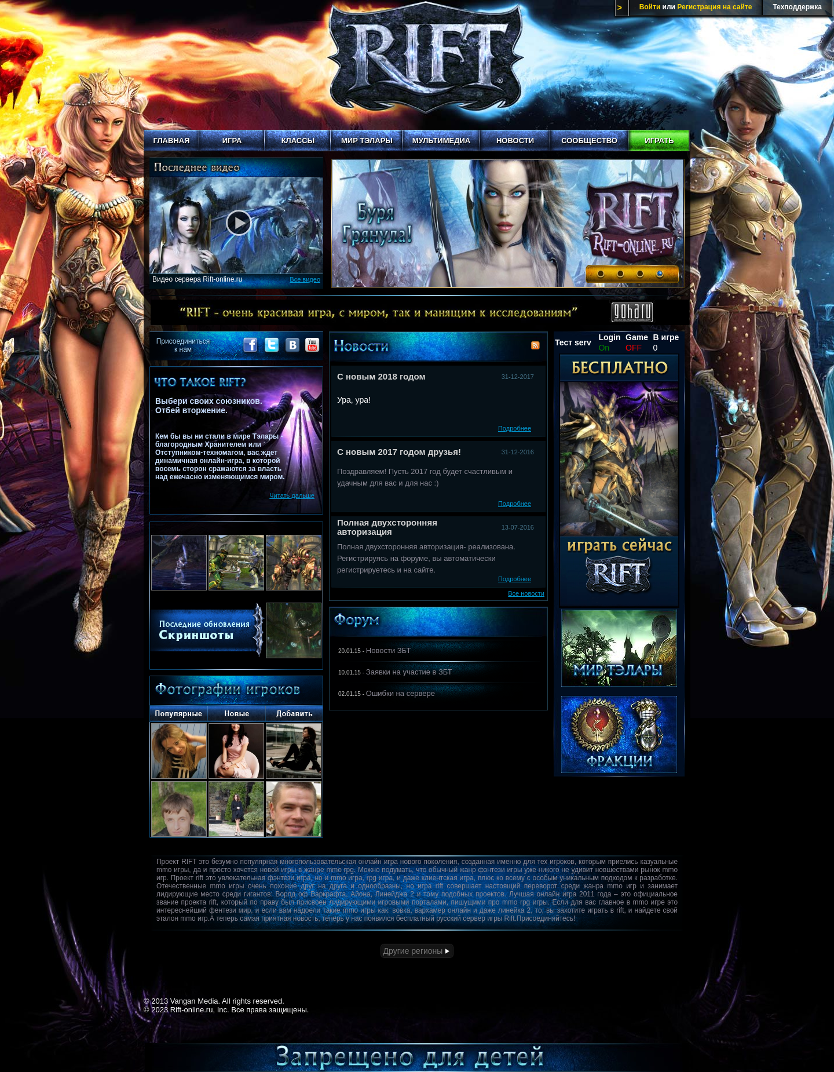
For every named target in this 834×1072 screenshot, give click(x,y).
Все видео (305, 279)
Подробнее (514, 428)
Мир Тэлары (367, 140)
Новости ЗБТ (388, 650)
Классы (298, 140)
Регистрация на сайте (714, 7)
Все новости (526, 593)
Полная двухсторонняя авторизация (387, 527)
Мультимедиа (441, 140)
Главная (171, 140)
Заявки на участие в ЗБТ (409, 672)
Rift (417, 64)
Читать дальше (291, 495)
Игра (232, 140)
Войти (650, 7)
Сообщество (589, 140)
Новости (515, 140)
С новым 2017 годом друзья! (399, 452)
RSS (535, 345)
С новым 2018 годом (381, 376)
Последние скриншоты (207, 630)
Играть (659, 140)
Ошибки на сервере (400, 693)
